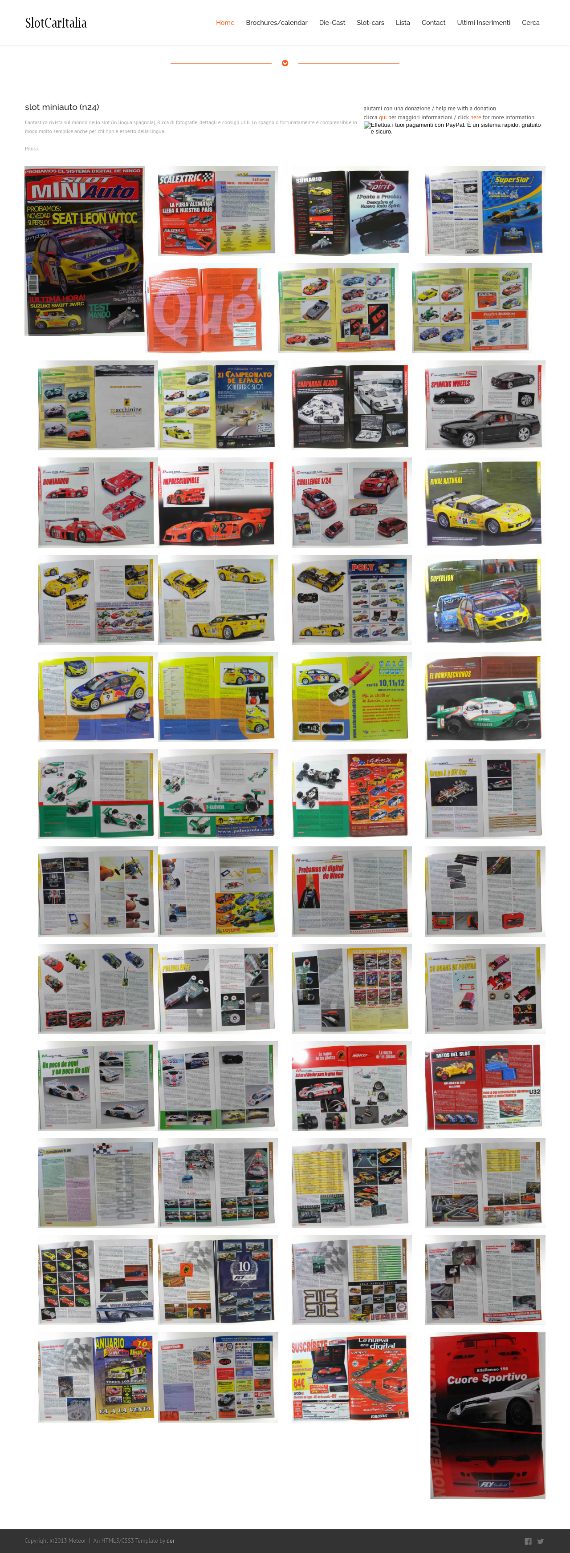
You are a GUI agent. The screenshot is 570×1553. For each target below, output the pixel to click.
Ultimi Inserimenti (484, 22)
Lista (403, 22)
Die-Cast (332, 22)
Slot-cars (370, 22)
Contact (434, 22)
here (475, 117)
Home (225, 22)
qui (383, 117)
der (171, 1541)
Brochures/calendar (277, 22)
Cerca (531, 22)
